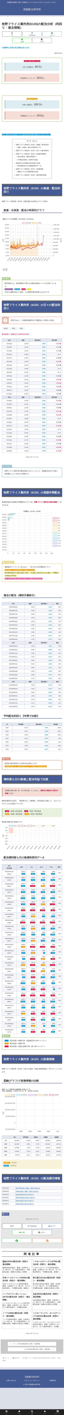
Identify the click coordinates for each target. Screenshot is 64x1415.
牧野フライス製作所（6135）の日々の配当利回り (32, 150)
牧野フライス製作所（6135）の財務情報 (29, 169)
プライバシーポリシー (32, 1408)
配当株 (6, 1241)
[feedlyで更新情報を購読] (17, 1267)
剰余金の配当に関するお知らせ (25, 1221)
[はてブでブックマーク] (52, 34)
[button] (42, 40)
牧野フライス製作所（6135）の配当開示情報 (31, 175)
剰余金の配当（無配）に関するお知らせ (27, 1218)
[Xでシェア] (12, 34)
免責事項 (52, 1408)
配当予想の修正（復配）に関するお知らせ (28, 1215)
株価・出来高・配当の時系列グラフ (30, 147)
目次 (29, 141)
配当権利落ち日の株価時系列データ (30, 166)
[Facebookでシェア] (32, 34)
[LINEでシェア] (22, 40)
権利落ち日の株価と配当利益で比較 (28, 163)
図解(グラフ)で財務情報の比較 (28, 172)
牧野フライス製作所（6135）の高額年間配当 (31, 154)
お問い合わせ (11, 1408)
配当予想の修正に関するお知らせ (25, 1224)
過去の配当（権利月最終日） (27, 156)
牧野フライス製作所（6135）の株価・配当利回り (32, 145)
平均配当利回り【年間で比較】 (28, 160)
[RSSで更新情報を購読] (47, 1267)
